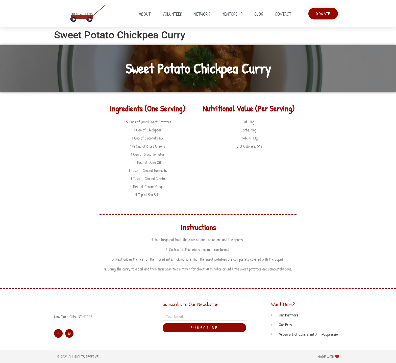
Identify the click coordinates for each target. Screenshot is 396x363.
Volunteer (172, 14)
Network (202, 14)
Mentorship (232, 14)
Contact (283, 14)
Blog (258, 14)
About (145, 14)
